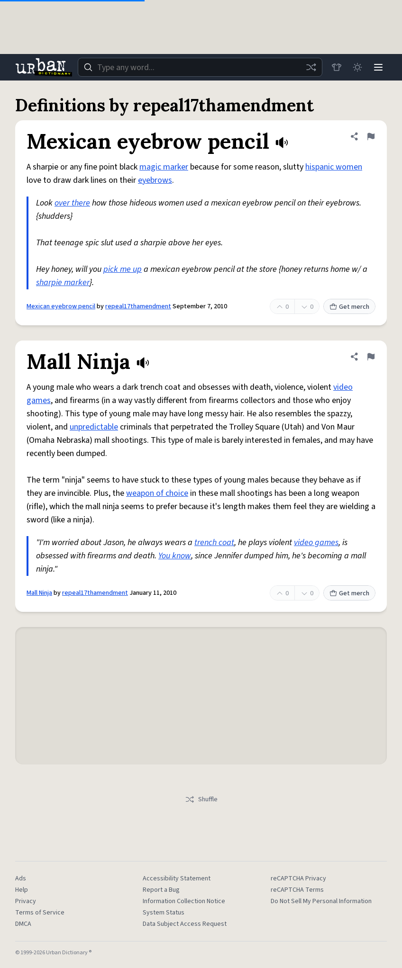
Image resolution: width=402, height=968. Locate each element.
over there (72, 203)
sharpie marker (63, 282)
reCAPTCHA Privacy (298, 878)
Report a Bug (161, 890)
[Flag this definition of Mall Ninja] (370, 356)
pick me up (122, 269)
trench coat (214, 542)
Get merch (349, 307)
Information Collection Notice (184, 901)
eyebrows (155, 180)
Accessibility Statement (176, 878)
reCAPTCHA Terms (297, 890)
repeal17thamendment (138, 306)
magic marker (163, 167)
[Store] (336, 67)
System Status (163, 912)
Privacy (25, 901)
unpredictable (94, 427)
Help (21, 890)
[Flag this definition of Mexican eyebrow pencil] (370, 136)
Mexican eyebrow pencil (61, 306)
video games (316, 542)
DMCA (23, 924)
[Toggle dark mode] (357, 67)
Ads (20, 878)
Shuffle (201, 799)
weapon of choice (157, 493)
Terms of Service (39, 912)
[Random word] (311, 67)
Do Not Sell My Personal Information (321, 901)
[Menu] (378, 67)
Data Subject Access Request (185, 924)
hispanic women (333, 167)
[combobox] (200, 67)
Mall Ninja (39, 593)
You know (174, 556)
